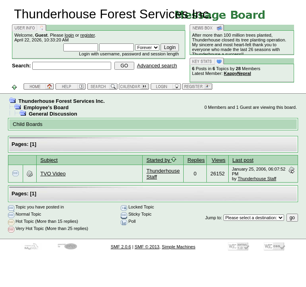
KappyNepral (237, 73)
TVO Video (52, 174)
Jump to (213, 217)
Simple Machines (178, 246)
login (69, 35)
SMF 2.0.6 (121, 246)
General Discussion (53, 114)
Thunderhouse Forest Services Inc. (61, 101)
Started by (161, 160)
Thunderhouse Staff (256, 178)
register (87, 35)
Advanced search (157, 66)
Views (218, 160)
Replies (196, 160)
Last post (242, 160)
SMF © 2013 (147, 246)
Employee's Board (46, 107)
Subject (48, 160)
